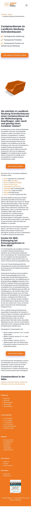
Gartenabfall (7, 404)
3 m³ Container (8, 418)
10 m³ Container (8, 424)
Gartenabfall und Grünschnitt (12, 186)
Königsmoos (23, 382)
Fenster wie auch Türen (11, 184)
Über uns (6, 461)
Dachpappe (14, 180)
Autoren (6, 463)
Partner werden (8, 465)
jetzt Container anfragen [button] (15, 166)
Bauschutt (7, 182)
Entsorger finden (8, 440)
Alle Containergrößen (10, 426)
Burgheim (4, 382)
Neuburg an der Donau (7, 384)
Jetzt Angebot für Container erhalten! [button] (14, 55)
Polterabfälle (7, 190)
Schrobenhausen (20, 384)
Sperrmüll (6, 194)
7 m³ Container (8, 422)
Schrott (6, 192)
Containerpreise (8, 450)
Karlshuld (10, 382)
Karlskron (16, 382)
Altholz (6, 178)
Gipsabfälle (7, 188)
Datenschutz (7, 475)
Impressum (7, 474)
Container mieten (9, 428)
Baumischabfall (16, 182)
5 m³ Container (8, 420)
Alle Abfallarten (8, 406)
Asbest (6, 180)
